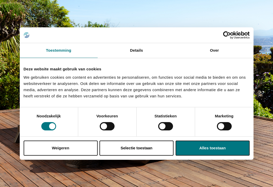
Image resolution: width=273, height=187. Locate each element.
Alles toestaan (212, 148)
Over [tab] (214, 50)
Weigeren (60, 148)
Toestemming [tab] (58, 50)
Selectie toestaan (136, 148)
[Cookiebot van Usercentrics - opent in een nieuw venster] (227, 35)
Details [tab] (136, 50)
